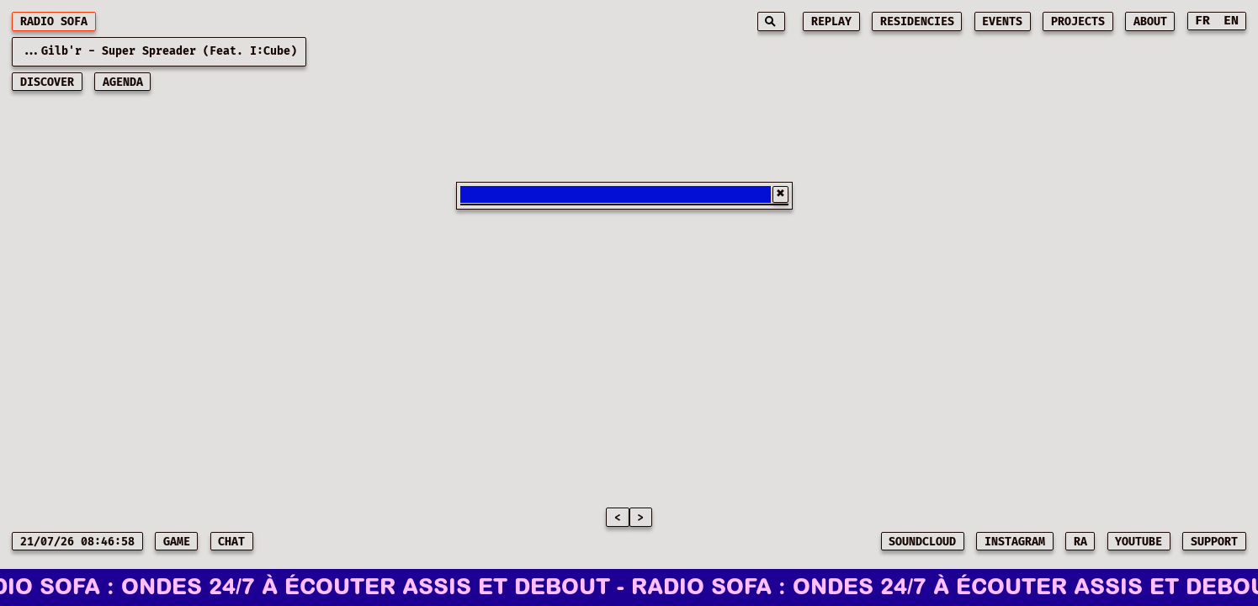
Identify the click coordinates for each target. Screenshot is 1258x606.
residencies (917, 22)
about (1150, 22)
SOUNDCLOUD (922, 542)
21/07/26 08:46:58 (77, 542)
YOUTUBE (1138, 542)
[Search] (771, 21)
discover (47, 82)
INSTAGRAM (1015, 542)
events (1002, 22)
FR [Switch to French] (1202, 20)
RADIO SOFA (54, 22)
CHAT (231, 542)
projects (1078, 22)
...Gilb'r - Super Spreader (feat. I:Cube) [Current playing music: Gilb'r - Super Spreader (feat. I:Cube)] (159, 51)
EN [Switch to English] (1231, 20)
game (176, 542)
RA (1080, 542)
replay (831, 22)
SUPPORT (1214, 542)
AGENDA (123, 82)
